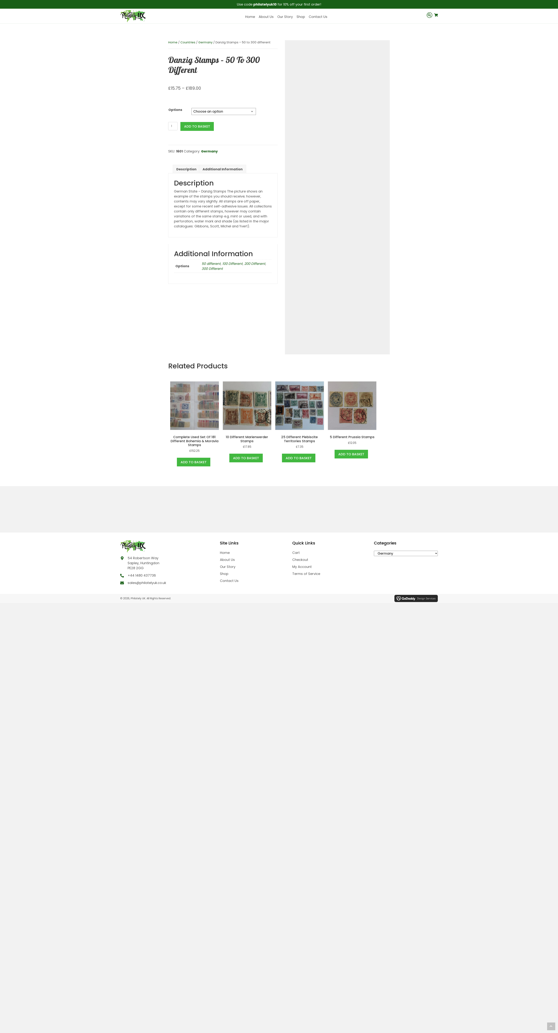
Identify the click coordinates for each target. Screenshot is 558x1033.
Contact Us (318, 16)
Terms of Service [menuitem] (306, 573)
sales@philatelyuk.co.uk (147, 582)
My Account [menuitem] (302, 566)
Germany (205, 42)
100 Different (232, 263)
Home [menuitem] (225, 552)
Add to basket (197, 126)
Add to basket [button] (194, 462)
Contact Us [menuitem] (229, 580)
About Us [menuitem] (227, 559)
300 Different (212, 268)
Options (175, 109)
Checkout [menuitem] (300, 559)
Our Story (285, 16)
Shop (301, 16)
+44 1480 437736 (142, 575)
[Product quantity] (173, 126)
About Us (266, 16)
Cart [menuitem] (296, 552)
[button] (551, 1026)
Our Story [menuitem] (227, 566)
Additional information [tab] (223, 169)
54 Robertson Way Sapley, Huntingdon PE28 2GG (143, 563)
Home (250, 16)
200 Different (254, 263)
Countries (187, 42)
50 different (211, 263)
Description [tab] (186, 169)
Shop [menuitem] (224, 573)
